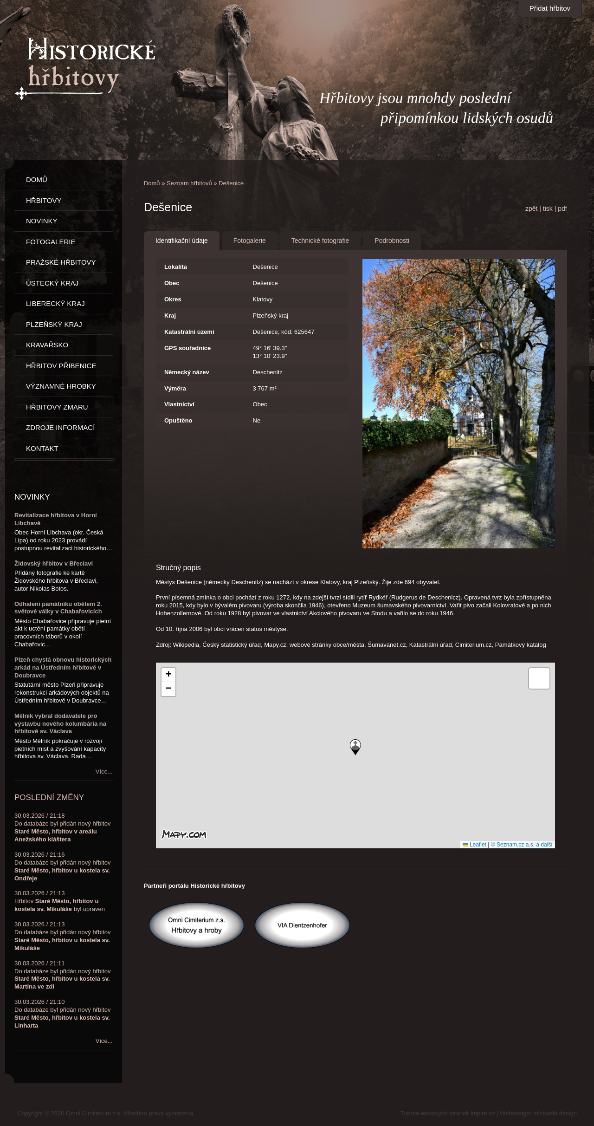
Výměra (175, 388)
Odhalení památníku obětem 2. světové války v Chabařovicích (58, 607)
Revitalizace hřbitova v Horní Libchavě (55, 519)
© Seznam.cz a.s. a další (522, 844)
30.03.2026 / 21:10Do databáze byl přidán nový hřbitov (62, 1013)
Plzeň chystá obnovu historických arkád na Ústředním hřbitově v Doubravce (63, 667)
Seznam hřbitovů (189, 183)
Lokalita (175, 266)
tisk (548, 208)
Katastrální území (189, 331)
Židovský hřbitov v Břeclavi (53, 563)
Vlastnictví (179, 404)
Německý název (186, 372)
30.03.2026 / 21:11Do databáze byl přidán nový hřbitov (62, 975)
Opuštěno (178, 420)
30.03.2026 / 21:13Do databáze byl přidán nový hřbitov (62, 936)
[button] (355, 747)
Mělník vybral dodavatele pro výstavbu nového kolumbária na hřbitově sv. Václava (60, 723)
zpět (531, 208)
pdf (562, 208)
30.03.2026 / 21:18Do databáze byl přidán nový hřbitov (62, 827)
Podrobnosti (391, 240)
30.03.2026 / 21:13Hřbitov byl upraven (59, 901)
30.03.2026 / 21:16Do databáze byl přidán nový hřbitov (62, 866)
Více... (104, 771)
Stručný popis (178, 568)
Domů (152, 183)
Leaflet (474, 844)
